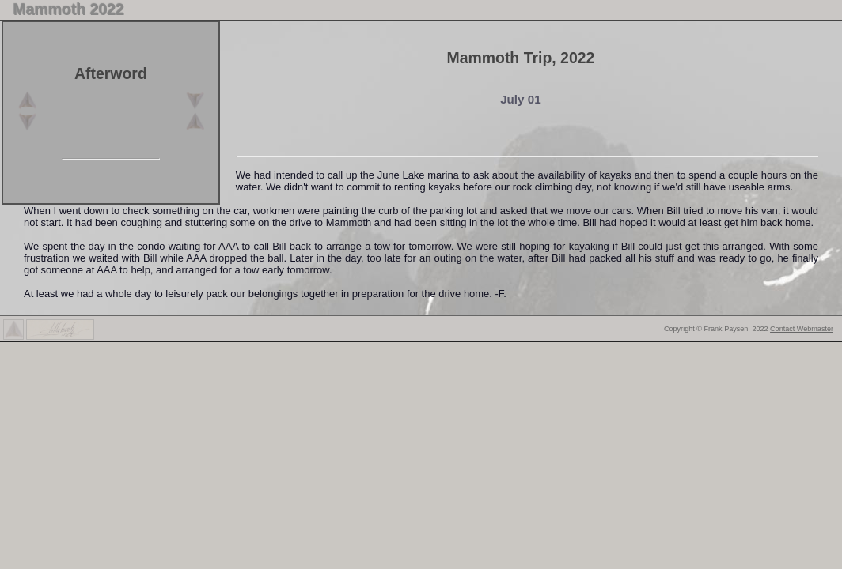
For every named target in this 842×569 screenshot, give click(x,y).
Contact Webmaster (801, 329)
